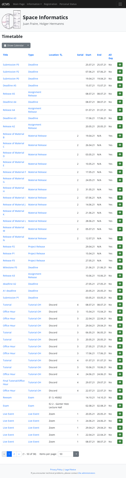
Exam (31, 397)
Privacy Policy (56, 469)
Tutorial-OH (34, 304)
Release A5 (9, 93)
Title (5, 54)
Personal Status (68, 4)
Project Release (36, 246)
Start (88, 54)
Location (55, 54)
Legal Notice (70, 469)
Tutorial (7, 304)
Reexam (7, 397)
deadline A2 (9, 283)
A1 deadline (9, 290)
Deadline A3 (9, 118)
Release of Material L (14, 220)
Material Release (37, 135)
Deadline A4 (9, 101)
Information (33, 4)
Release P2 (9, 246)
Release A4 (9, 109)
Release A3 (9, 275)
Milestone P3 (10, 267)
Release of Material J (14, 204)
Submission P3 (11, 64)
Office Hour (9, 311)
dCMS (6, 4)
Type (31, 54)
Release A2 (9, 126)
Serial (80, 54)
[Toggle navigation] (120, 4)
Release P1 (9, 253)
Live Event (8, 413)
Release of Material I (14, 197)
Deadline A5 (9, 85)
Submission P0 (11, 78)
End (99, 54)
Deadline (33, 64)
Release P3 (9, 260)
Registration (50, 4)
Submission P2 (11, 71)
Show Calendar (14, 45)
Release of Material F (14, 172)
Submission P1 (11, 297)
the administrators (86, 473)
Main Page (19, 4)
